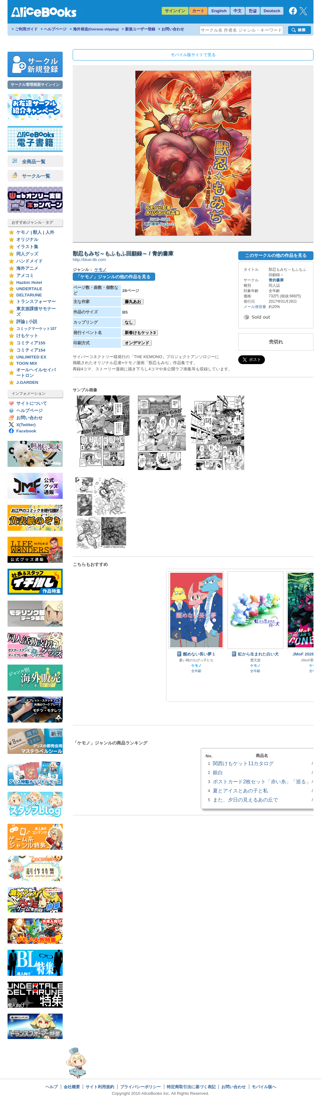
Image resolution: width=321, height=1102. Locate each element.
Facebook (26, 431)
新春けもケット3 (140, 332)
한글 (253, 10)
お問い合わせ (172, 29)
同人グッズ (27, 254)
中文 (238, 10)
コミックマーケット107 (36, 328)
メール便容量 (255, 307)
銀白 (218, 772)
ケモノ (22, 232)
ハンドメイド (29, 261)
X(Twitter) (26, 424)
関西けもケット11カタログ (243, 763)
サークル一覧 (31, 176)
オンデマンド (137, 343)
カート (198, 10)
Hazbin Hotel (29, 282)
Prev (176, 635)
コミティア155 (30, 343)
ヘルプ (51, 1086)
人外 (49, 232)
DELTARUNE (29, 295)
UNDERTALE (29, 288)
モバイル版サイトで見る (193, 54)
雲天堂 (255, 660)
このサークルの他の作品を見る (276, 255)
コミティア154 (30, 350)
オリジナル (27, 239)
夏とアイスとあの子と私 (240, 790)
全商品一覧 (28, 161)
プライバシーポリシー (140, 1086)
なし (129, 322)
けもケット (27, 335)
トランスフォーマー (36, 301)
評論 (20, 321)
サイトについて (31, 403)
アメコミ (25, 275)
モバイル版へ (264, 1086)
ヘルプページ (55, 29)
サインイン (175, 10)
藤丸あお (133, 301)
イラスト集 (27, 246)
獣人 (37, 232)
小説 (33, 321)
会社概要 (72, 1086)
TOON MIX (26, 363)
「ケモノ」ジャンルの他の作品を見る (113, 276)
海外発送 (96, 29)
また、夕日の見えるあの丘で (245, 799)
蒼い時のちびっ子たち (196, 660)
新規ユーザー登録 (140, 29)
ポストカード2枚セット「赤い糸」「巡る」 (262, 781)
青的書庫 (276, 280)
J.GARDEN (27, 382)
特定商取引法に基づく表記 (191, 1086)
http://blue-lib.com (89, 259)
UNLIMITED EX (31, 357)
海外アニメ (27, 268)
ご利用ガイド (26, 29)
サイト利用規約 (100, 1086)
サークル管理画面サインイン (35, 84)
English (219, 10)
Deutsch (272, 10)
